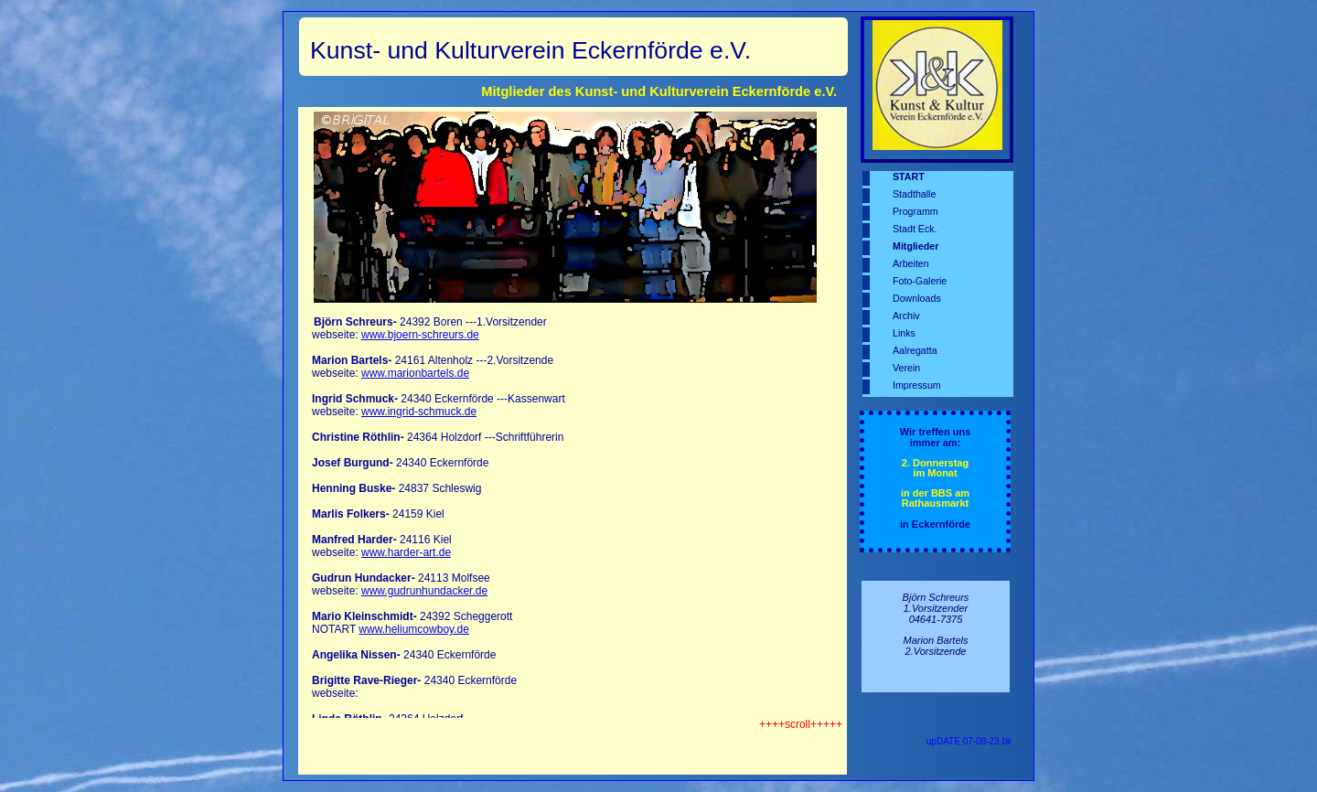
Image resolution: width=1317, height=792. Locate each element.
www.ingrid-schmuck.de (418, 411)
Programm (915, 211)
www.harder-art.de (406, 552)
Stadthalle (914, 193)
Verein (906, 367)
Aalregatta (915, 350)
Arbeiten (911, 263)
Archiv (906, 315)
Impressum (917, 385)
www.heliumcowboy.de (414, 629)
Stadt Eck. (915, 228)
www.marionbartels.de (415, 373)
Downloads (917, 298)
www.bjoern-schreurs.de (420, 334)
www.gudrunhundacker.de (424, 590)
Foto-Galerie (920, 280)
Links (904, 332)
